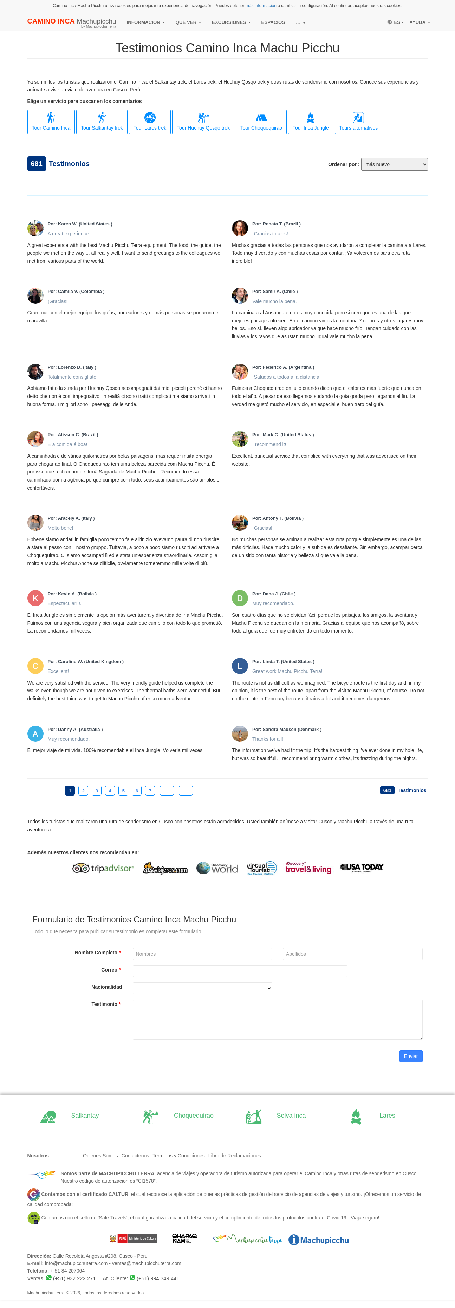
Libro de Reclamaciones (234, 1155)
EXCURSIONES (231, 22)
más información (261, 5)
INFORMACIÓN (146, 22)
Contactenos (135, 1155)
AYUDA (419, 22)
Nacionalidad (106, 987)
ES (396, 22)
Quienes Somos (100, 1155)
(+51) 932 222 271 (74, 1278)
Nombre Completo (98, 952)
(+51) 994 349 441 (158, 1278)
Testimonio (106, 1004)
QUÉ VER (189, 22)
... (300, 22)
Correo (111, 970)
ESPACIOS (273, 22)
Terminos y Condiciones (178, 1155)
